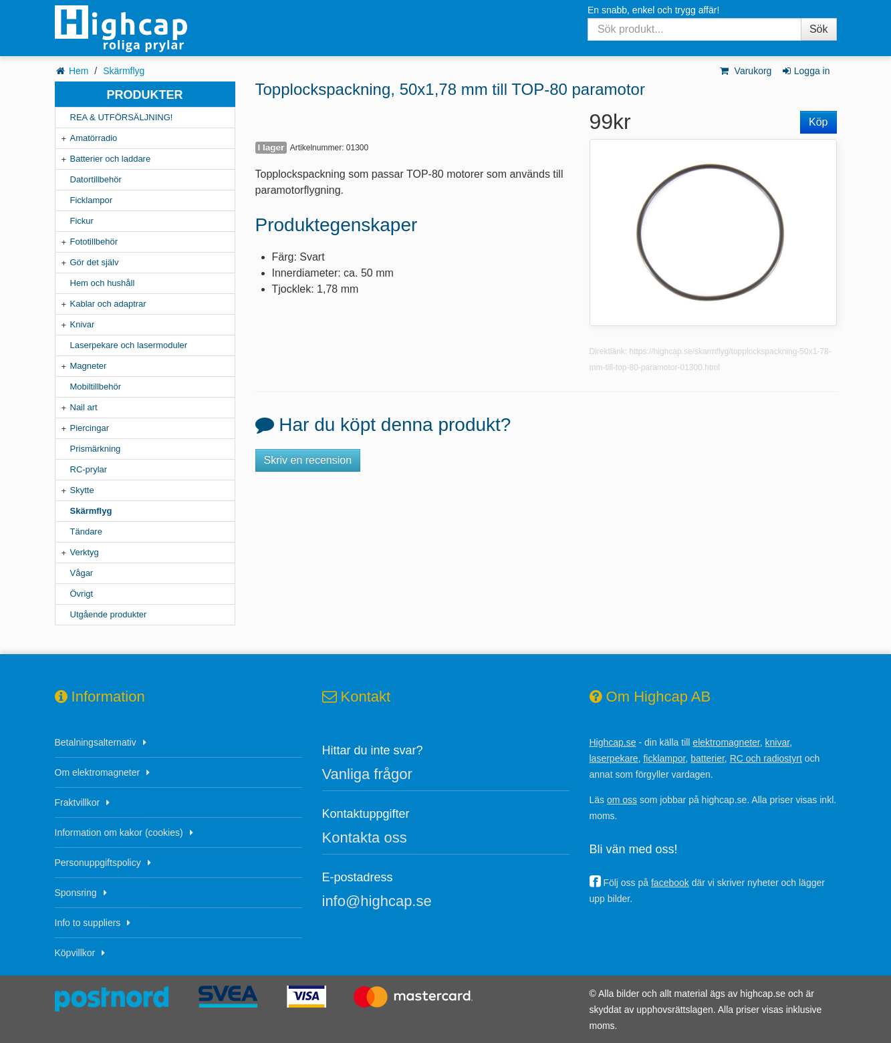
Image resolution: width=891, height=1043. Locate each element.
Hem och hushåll (102, 283)
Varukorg (745, 70)
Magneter (88, 366)
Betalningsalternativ (95, 742)
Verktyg (84, 552)
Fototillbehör (94, 242)
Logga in (805, 70)
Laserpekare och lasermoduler (129, 345)
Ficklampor (91, 200)
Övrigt (82, 594)
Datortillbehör (96, 179)
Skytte (82, 490)
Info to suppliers (88, 922)
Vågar (82, 573)
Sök (818, 29)
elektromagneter (725, 742)
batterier (707, 758)
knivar (777, 742)
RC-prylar (89, 469)
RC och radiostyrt (766, 758)
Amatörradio (94, 138)
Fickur (82, 221)
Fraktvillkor (77, 802)
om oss (622, 799)
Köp (818, 122)
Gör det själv (94, 262)
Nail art (84, 407)
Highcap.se (613, 742)
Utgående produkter (108, 614)
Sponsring (76, 892)
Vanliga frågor (367, 774)
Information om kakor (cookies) (119, 832)
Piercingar (90, 428)
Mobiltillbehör (96, 387)
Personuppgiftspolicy (98, 862)
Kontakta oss (364, 837)
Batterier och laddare (110, 159)
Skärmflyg (123, 70)
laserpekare (614, 758)
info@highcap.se (377, 901)
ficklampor (664, 758)
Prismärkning (95, 449)
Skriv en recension (308, 460)
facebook (670, 882)
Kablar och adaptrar (108, 304)
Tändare (86, 532)
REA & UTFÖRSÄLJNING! (121, 117)
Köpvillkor (75, 952)
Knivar (82, 324)
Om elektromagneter (97, 772)
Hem (79, 70)
